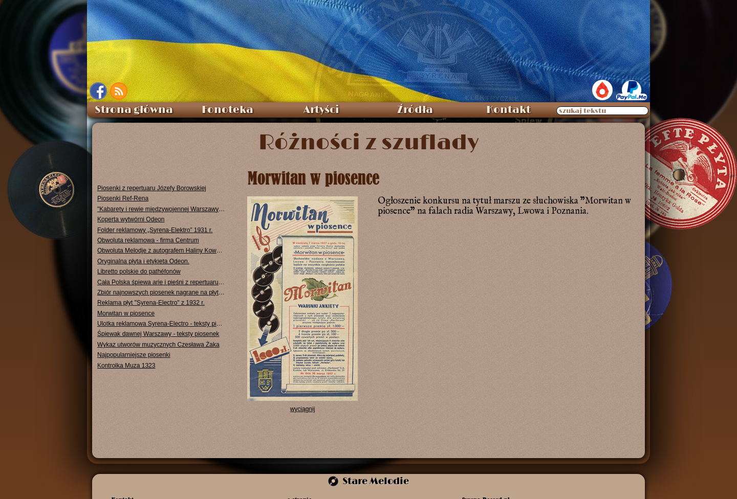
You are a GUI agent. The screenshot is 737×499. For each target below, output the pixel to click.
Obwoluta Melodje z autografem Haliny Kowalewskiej (161, 250)
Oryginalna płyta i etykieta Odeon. (143, 261)
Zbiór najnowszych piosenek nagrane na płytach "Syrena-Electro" (161, 292)
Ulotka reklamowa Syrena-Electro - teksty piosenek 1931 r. (161, 323)
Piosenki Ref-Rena (122, 198)
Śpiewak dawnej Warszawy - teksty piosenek (158, 333)
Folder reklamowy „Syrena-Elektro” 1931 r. (154, 230)
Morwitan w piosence (126, 313)
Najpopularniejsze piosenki (133, 354)
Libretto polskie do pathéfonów (139, 271)
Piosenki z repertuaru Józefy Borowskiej (151, 188)
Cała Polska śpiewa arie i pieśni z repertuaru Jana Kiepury (161, 282)
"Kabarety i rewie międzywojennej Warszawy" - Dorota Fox (161, 209)
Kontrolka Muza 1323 (126, 365)
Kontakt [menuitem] (508, 110)
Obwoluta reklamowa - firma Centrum (148, 240)
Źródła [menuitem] (415, 110)
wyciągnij (302, 409)
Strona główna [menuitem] (134, 110)
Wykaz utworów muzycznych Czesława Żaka (158, 344)
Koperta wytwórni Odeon (130, 219)
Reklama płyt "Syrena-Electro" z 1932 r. (151, 302)
